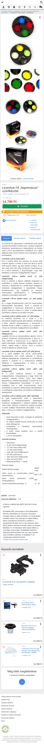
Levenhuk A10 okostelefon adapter (18, 582)
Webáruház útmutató (7, 706)
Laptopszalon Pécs (13, 215)
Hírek (3, 721)
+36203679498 (27, 179)
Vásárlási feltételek (7, 703)
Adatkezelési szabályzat (8, 712)
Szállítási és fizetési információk (11, 715)
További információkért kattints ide (15, 539)
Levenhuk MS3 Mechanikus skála (29, 604)
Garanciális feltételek (7, 718)
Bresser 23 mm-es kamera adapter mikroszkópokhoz (29, 627)
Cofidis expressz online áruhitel (11, 696)
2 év (27, 194)
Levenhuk (10, 194)
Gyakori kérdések (6, 709)
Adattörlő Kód (5, 699)
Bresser (24, 632)
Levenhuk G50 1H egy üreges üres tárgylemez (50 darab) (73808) (31, 650)
